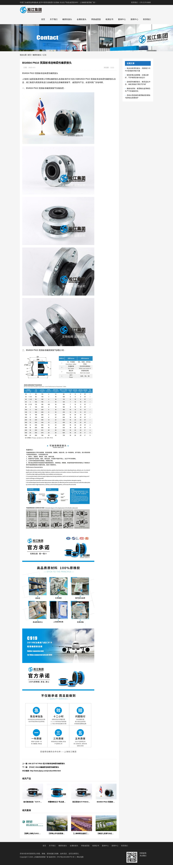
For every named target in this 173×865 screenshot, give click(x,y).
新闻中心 (134, 19)
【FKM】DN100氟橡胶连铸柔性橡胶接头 (43, 767)
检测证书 (109, 19)
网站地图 (80, 857)
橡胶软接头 (67, 19)
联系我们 (147, 19)
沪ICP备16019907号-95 (65, 857)
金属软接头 (81, 19)
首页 (43, 19)
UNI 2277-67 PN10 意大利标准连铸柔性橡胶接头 (46, 764)
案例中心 (122, 19)
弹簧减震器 (96, 19)
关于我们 (54, 19)
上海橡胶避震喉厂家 (41, 857)
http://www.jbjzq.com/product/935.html (45, 771)
